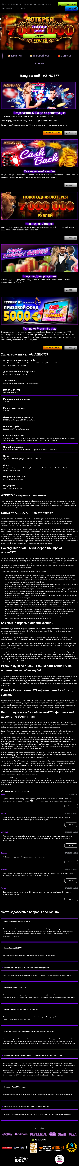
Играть (39, 36)
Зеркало (28, 4)
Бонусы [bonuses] (64, 55)
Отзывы (24, 9)
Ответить (71, 806)
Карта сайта (39, 1128)
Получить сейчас (52, 133)
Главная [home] (15, 55)
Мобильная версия (10, 9)
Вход (71, 8)
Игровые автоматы (42, 4)
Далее (69, 133)
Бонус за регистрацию (12, 4)
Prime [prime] (39, 63)
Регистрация (70, 4)
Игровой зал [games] (39, 55)
